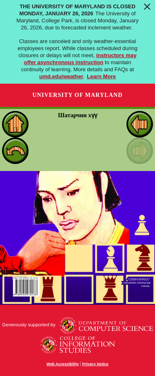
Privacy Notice (95, 364)
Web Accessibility (63, 364)
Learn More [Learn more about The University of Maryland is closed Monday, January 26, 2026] (101, 76)
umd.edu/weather (61, 76)
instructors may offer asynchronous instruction (80, 58)
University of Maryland (77, 95)
